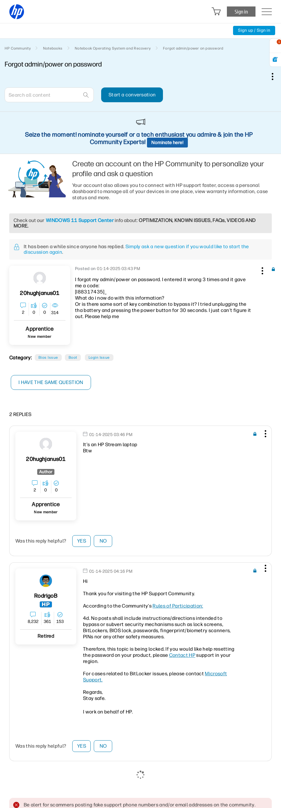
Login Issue (99, 357)
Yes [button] (81, 541)
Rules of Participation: (177, 606)
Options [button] (276, 76)
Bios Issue (48, 357)
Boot (73, 357)
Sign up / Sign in (254, 30)
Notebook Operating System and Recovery (113, 48)
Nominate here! (167, 142)
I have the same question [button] (50, 382)
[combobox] (49, 94)
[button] (262, 269)
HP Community (18, 48)
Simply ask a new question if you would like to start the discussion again (136, 249)
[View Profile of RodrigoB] (45, 596)
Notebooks (52, 48)
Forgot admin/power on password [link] (193, 48)
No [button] (103, 541)
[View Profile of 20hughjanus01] (39, 293)
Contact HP (182, 655)
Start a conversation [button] (132, 95)
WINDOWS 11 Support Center (80, 220)
